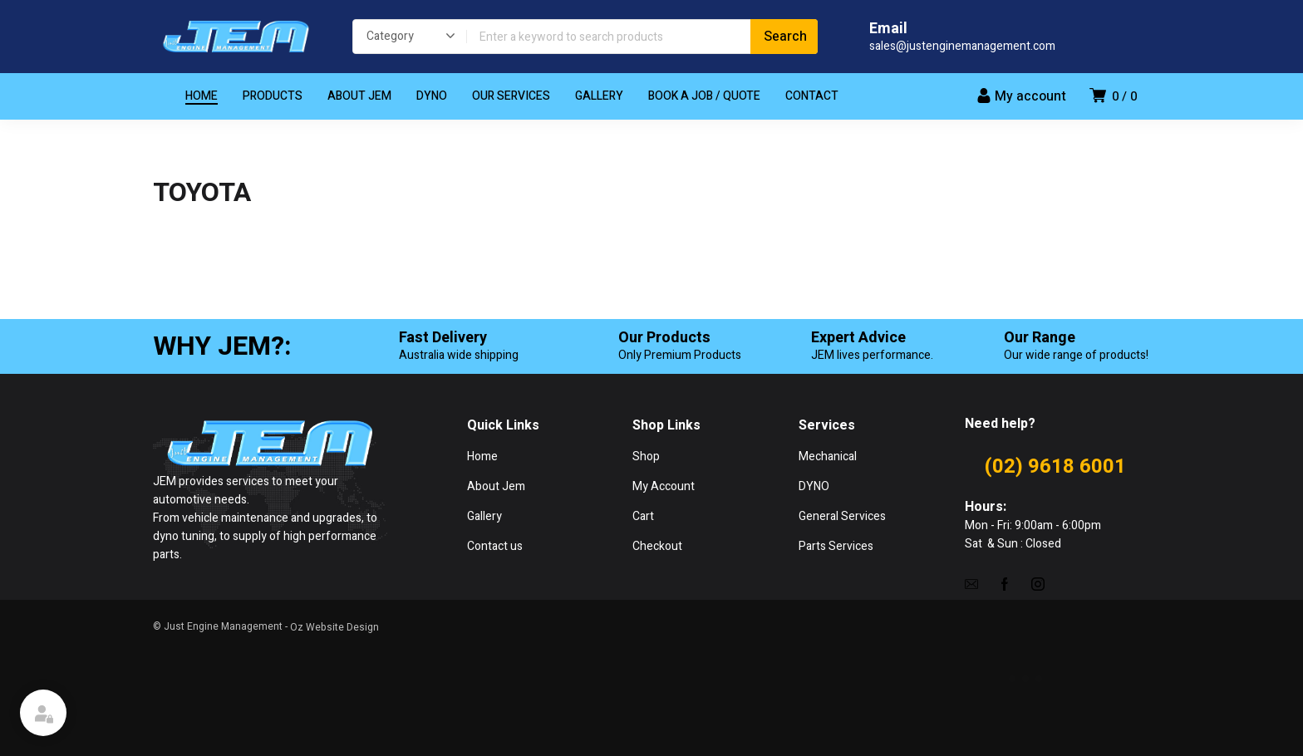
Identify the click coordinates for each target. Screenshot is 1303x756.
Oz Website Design (334, 627)
